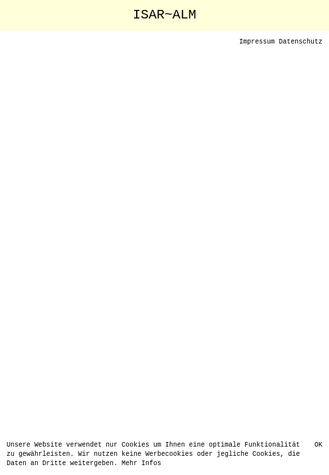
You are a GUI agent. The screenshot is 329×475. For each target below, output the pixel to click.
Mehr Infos (141, 463)
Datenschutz (300, 42)
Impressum (257, 42)
